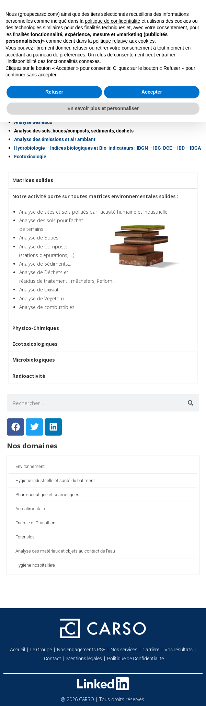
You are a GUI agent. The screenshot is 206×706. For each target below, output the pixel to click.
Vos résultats (178, 649)
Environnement (30, 466)
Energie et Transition (35, 522)
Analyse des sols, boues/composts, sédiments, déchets (74, 130)
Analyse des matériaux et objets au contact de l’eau (65, 551)
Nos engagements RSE (81, 649)
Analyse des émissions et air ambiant (54, 139)
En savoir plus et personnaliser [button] (103, 108)
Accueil (17, 649)
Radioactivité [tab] (28, 376)
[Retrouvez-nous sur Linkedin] (103, 683)
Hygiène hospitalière (35, 565)
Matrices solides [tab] (32, 180)
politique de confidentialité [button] (112, 21)
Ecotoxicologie (30, 156)
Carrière (150, 649)
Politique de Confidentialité (135, 658)
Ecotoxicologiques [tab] (35, 344)
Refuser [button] (54, 92)
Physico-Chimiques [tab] (35, 328)
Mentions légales (84, 658)
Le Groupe (41, 649)
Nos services (124, 649)
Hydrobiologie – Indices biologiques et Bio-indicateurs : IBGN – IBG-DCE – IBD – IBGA (107, 148)
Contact (52, 658)
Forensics (25, 536)
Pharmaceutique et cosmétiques (47, 494)
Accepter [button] (151, 92)
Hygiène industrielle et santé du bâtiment (55, 480)
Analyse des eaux (33, 122)
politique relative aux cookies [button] (123, 41)
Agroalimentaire (30, 508)
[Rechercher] (190, 402)
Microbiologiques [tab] (33, 359)
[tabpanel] (103, 254)
